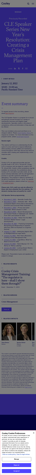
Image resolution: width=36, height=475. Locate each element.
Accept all (16, 472)
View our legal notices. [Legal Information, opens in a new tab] (23, 455)
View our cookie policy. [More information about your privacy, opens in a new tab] (9, 455)
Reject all (16, 466)
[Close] (34, 434)
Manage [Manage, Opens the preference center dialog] (16, 460)
